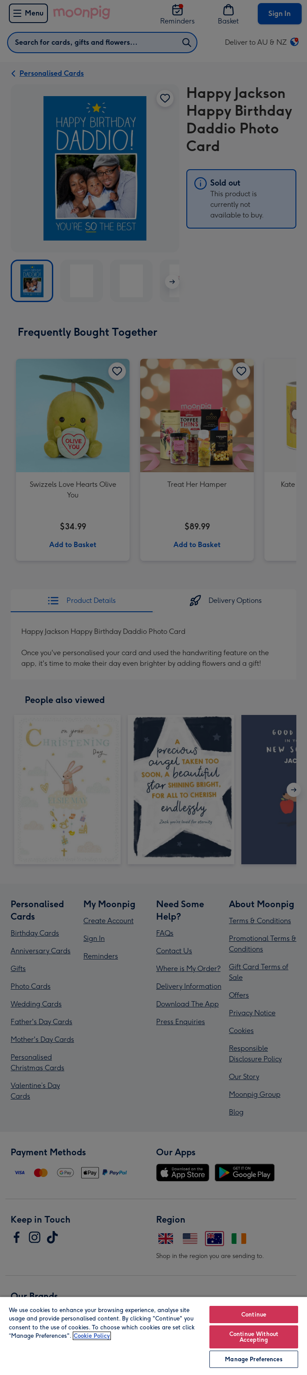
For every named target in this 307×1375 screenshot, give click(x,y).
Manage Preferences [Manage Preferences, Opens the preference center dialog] (253, 1359)
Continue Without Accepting (253, 1337)
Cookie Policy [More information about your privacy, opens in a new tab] (92, 1335)
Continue (253, 1314)
